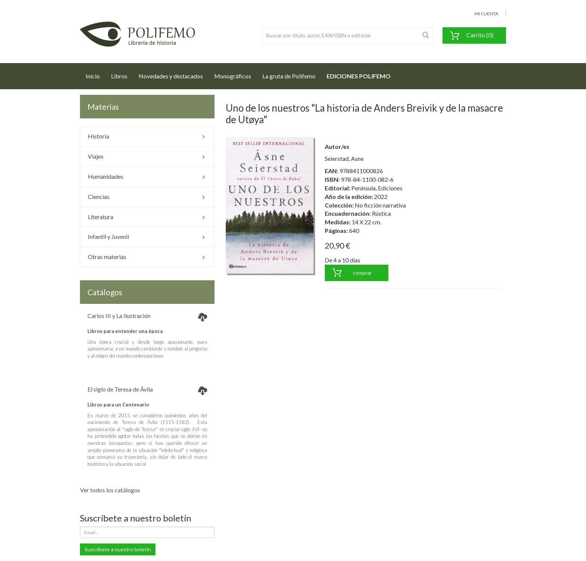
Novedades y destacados (171, 76)
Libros (119, 76)
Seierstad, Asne (344, 158)
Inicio (95, 74)
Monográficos (232, 76)
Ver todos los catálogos (110, 489)
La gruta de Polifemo (288, 76)
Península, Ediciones (377, 187)
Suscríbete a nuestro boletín (117, 549)
